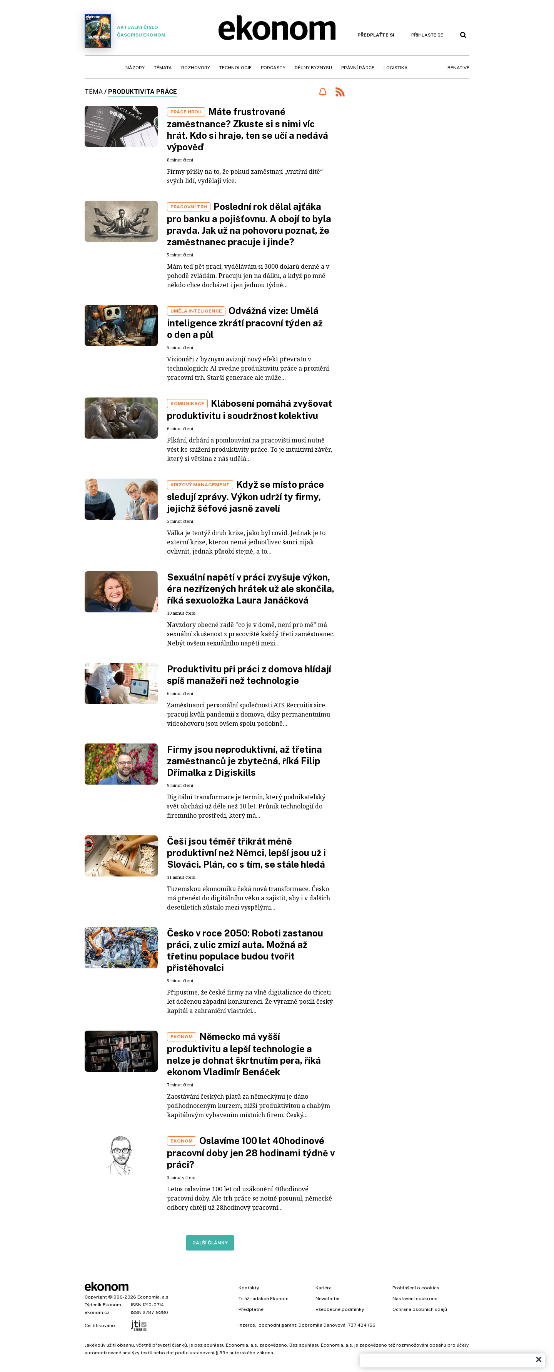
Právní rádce (357, 67)
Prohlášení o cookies (415, 1288)
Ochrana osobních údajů (419, 1309)
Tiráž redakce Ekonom (264, 1298)
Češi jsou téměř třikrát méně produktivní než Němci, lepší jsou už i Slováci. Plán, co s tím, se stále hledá (246, 853)
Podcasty (273, 67)
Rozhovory (195, 67)
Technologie (235, 67)
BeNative (458, 67)
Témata (163, 67)
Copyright (96, 1297)
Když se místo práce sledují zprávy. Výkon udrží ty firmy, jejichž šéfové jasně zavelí (245, 496)
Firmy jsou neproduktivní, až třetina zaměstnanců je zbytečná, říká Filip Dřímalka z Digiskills (244, 761)
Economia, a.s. (153, 1297)
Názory (135, 67)
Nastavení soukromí (414, 1298)
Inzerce (247, 1325)
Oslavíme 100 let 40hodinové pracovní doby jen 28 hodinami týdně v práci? (251, 1152)
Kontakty (249, 1288)
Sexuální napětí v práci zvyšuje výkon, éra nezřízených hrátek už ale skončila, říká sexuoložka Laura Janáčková (250, 588)
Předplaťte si (375, 35)
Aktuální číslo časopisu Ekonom (125, 31)
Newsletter (327, 1298)
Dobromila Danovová (322, 1325)
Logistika (396, 67)
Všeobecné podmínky (339, 1309)
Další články (210, 1243)
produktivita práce (142, 91)
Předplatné (251, 1309)
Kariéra (323, 1288)
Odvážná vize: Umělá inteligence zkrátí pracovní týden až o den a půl (245, 322)
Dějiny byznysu (313, 67)
